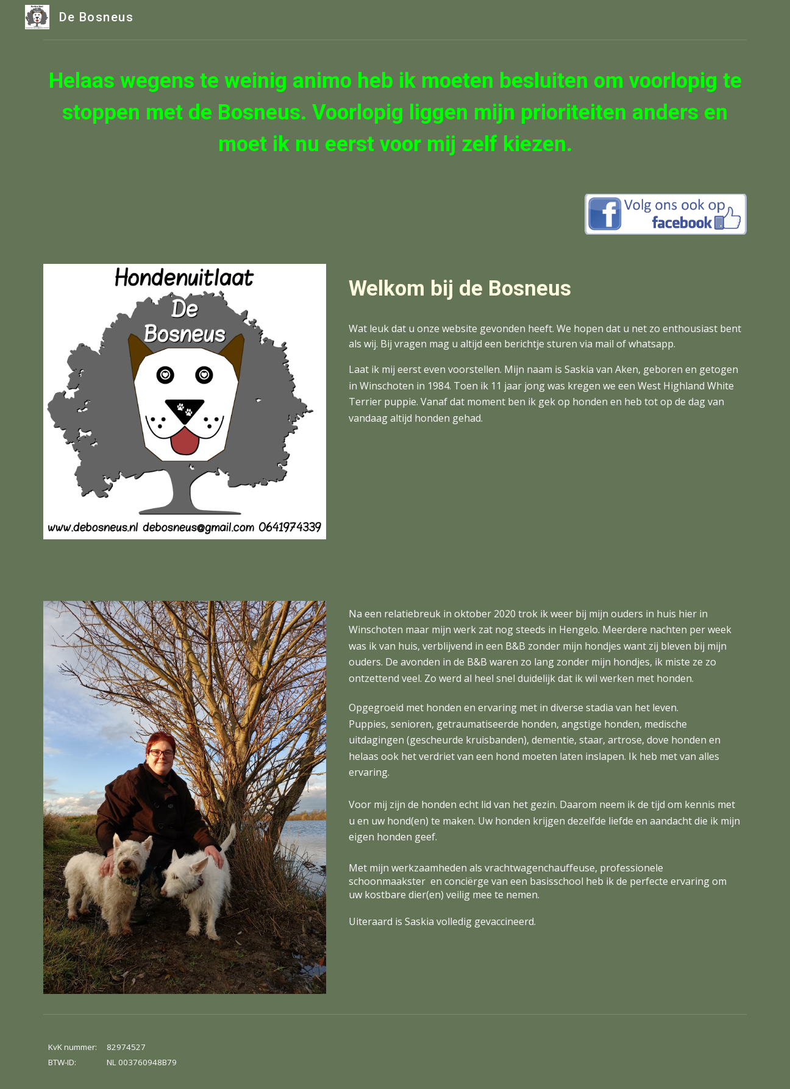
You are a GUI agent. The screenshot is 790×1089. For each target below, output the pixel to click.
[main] (395, 112)
